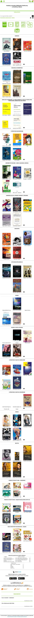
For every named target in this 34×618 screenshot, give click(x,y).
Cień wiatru (5, 560)
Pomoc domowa (19, 560)
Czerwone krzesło (19, 561)
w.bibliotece (27, 585)
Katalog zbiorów (17, 12)
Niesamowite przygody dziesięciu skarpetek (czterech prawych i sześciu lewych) (13, 561)
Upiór (11, 565)
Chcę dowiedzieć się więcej (12, 616)
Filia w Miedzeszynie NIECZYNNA (8, 603)
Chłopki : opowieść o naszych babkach (15, 564)
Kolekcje (13, 17)
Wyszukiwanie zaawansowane (5, 17)
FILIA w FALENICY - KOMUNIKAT (8, 597)
